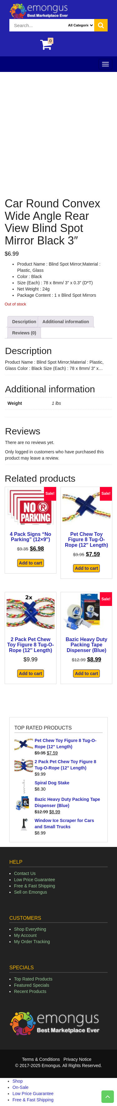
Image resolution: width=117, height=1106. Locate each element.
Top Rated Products (33, 978)
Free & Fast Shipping (34, 885)
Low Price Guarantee (34, 879)
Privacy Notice (77, 1059)
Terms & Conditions (41, 1059)
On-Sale (20, 1087)
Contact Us (25, 873)
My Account (25, 935)
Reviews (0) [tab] (24, 332)
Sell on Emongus (30, 892)
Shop (17, 1081)
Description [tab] (24, 321)
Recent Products (30, 991)
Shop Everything (30, 929)
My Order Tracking (32, 941)
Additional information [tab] (65, 321)
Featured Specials (31, 985)
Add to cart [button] (30, 562)
